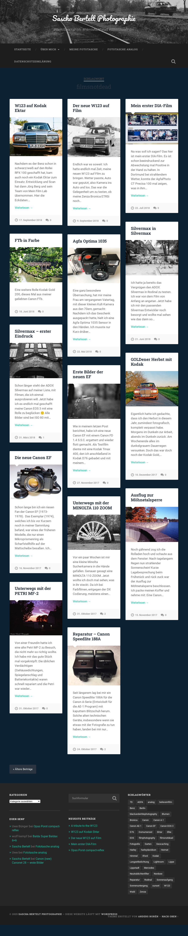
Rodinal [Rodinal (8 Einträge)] (150, 890)
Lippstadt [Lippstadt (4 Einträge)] (146, 878)
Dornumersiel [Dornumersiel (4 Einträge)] (165, 834)
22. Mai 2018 (84, 353)
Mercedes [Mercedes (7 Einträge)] (161, 878)
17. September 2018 (30, 222)
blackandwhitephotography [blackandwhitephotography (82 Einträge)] (145, 816)
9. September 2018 (88, 223)
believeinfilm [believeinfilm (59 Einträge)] (168, 804)
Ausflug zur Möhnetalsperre (146, 499)
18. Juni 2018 (26, 313)
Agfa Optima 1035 (90, 242)
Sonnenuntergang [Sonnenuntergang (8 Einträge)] (162, 896)
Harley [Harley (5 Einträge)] (133, 859)
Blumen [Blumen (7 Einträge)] (169, 816)
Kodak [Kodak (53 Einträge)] (157, 865)
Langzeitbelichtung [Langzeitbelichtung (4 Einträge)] (140, 871)
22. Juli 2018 (142, 210)
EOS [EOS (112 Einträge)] (152, 841)
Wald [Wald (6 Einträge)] (156, 902)
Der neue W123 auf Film (91, 109)
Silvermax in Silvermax (143, 232)
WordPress (109, 925)
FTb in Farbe (27, 241)
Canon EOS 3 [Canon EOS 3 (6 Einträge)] (137, 834)
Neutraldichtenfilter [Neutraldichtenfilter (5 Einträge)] (140, 884)
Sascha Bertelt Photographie (94, 18)
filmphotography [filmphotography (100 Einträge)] (139, 847)
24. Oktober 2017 (86, 751)
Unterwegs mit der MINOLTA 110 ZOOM (92, 507)
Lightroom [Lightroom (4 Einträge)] (161, 871)
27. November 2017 (88, 484)
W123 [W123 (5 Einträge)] (145, 902)
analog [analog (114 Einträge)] (152, 804)
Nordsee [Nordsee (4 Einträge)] (160, 884)
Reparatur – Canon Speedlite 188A (91, 638)
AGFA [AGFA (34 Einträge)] (141, 804)
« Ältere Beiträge (23, 770)
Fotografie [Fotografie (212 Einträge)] (135, 853)
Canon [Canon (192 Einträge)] (146, 822)
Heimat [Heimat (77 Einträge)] (167, 859)
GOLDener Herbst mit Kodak (151, 363)
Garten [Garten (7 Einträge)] (150, 853)
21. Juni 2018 (142, 341)
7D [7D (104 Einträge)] (131, 804)
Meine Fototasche (83, 51)
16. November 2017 (30, 570)
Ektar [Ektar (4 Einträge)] (133, 841)
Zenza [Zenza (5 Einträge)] (167, 902)
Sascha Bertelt (22, 848)
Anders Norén (148, 927)
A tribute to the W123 (85, 827)
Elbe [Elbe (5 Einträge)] (142, 841)
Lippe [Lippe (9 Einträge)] (133, 878)
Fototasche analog (123, 51)
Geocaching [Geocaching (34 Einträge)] (165, 853)
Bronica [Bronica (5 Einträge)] (134, 822)
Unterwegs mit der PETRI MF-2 (32, 592)
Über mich (48, 51)
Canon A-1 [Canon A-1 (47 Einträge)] (161, 822)
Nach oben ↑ (170, 927)
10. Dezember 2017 (146, 477)
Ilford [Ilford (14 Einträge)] (146, 865)
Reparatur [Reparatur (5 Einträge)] (135, 890)
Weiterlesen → (24, 209)
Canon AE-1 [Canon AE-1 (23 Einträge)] (136, 828)
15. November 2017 (146, 617)
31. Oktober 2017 (86, 616)
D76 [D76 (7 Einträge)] (151, 834)
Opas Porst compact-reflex (89, 852)
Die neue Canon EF (33, 459)
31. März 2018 (27, 439)
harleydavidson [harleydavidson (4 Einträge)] (150, 859)
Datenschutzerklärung (32, 63)
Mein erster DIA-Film (151, 107)
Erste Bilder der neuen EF (87, 376)
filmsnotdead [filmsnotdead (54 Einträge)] (160, 847)
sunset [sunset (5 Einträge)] (133, 902)
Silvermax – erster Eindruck (33, 335)
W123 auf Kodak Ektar (30, 109)
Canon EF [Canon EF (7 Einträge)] (153, 828)
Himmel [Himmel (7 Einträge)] (134, 865)
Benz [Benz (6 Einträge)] (132, 810)
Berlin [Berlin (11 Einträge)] (143, 810)
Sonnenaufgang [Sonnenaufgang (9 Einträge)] (139, 896)
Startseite (22, 51)
